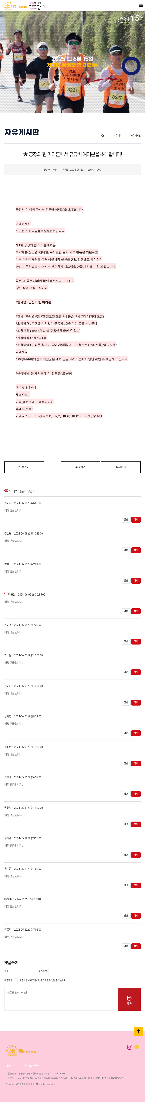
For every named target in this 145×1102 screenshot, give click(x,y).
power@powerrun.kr (112, 1078)
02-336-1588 (85, 1078)
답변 (126, 519)
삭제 (136, 519)
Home (102, 135)
